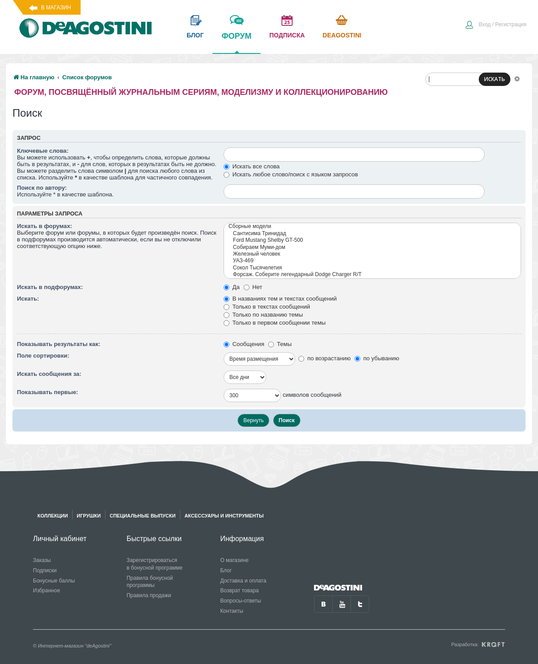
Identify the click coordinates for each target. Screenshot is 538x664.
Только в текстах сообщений (267, 306)
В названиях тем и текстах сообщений (280, 298)
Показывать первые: (47, 392)
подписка (287, 35)
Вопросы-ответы (240, 601)
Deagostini (341, 35)
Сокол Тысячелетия (372, 268)
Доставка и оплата (243, 581)
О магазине (234, 560)
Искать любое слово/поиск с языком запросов (291, 174)
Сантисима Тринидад (372, 233)
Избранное (46, 590)
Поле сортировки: (43, 355)
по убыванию (377, 358)
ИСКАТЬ (494, 79)
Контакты (231, 611)
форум (236, 42)
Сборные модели (372, 226)
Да (232, 287)
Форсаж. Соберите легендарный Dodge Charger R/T (372, 274)
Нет (253, 287)
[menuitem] (495, 25)
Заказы (42, 560)
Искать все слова (252, 166)
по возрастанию (324, 358)
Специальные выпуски (142, 515)
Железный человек (372, 254)
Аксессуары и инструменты (224, 515)
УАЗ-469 (372, 260)
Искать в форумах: (44, 226)
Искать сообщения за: (49, 374)
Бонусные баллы (54, 581)
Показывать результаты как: (58, 344)
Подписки (45, 570)
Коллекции (52, 515)
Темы (280, 344)
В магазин (56, 7)
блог (195, 35)
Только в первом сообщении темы (275, 322)
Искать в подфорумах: (50, 287)
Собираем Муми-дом (372, 247)
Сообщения (244, 344)
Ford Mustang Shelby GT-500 (372, 240)
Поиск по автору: (42, 187)
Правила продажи (148, 595)
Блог (226, 570)
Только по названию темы (263, 314)
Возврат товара (239, 590)
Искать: (28, 298)
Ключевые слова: (43, 150)
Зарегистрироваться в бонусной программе (154, 564)
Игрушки (89, 515)
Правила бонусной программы (149, 582)
